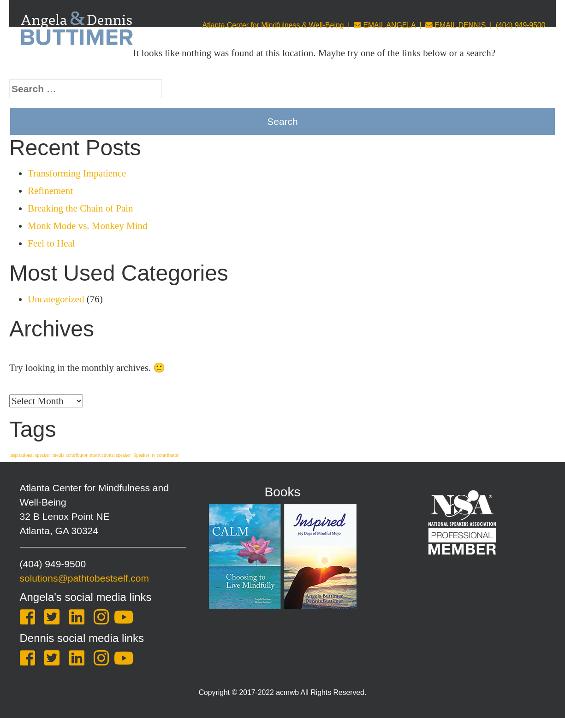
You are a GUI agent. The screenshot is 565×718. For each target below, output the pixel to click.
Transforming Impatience (77, 173)
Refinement (50, 190)
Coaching (275, 67)
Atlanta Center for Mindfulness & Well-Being (273, 25)
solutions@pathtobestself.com (84, 578)
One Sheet (522, 67)
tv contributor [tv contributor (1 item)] (165, 455)
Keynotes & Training (200, 67)
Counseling (334, 67)
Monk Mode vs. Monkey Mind (88, 225)
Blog (475, 67)
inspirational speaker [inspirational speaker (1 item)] (29, 455)
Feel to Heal (51, 243)
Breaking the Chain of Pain (80, 208)
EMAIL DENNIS (455, 25)
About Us (126, 67)
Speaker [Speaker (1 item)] (141, 455)
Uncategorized (56, 299)
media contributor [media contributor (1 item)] (70, 455)
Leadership (393, 67)
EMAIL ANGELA (385, 25)
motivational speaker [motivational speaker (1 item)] (110, 455)
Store (440, 67)
